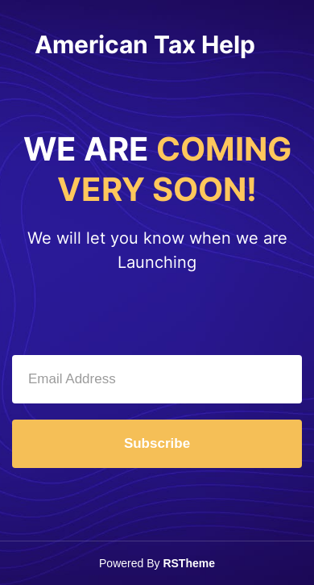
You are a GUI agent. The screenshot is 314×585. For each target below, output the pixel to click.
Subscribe (157, 443)
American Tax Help (145, 44)
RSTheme (189, 563)
